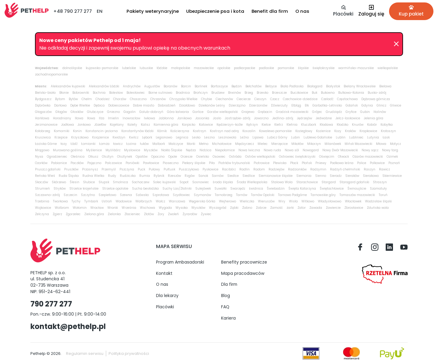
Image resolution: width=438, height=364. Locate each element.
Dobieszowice (118, 105)
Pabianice (59, 163)
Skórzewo (59, 182)
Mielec (263, 144)
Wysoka (182, 207)
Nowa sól (292, 150)
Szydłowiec (181, 195)
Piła (212, 163)
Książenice (100, 137)
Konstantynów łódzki (137, 131)
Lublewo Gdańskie (318, 137)
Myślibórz (113, 150)
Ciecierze (244, 99)
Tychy (76, 201)
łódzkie (162, 68)
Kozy (337, 131)
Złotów (149, 214)
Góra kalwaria (178, 112)
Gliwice (395, 105)
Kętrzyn (252, 124)
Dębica (99, 105)
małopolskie (180, 68)
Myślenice (94, 150)
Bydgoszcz (43, 99)
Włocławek (353, 201)
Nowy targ (390, 150)
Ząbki (234, 207)
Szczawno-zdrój (47, 195)
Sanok (203, 175)
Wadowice (124, 201)
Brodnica (183, 92)
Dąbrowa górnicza (375, 99)
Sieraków (352, 175)
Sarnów (218, 175)
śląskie (303, 68)
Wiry (281, 201)
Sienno (320, 175)
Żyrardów (189, 214)
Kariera (228, 318)
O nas (162, 284)
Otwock (343, 156)
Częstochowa (347, 99)
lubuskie (146, 68)
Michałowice (221, 144)
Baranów (170, 86)
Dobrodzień (167, 105)
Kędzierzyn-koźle (230, 124)
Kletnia (292, 124)
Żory (161, 214)
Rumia (144, 175)
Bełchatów (253, 86)
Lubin (295, 137)
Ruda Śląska (69, 175)
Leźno (244, 137)
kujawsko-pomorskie (102, 68)
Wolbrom (62, 207)
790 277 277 (51, 304)
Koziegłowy (303, 131)
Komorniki (61, 131)
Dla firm (229, 284)
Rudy (112, 175)
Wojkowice (43, 207)
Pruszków (71, 169)
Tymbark (91, 201)
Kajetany (117, 124)
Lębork (147, 137)
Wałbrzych (143, 201)
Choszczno (138, 99)
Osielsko (202, 156)
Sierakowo (371, 175)
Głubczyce (95, 112)
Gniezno (113, 112)
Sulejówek (203, 188)
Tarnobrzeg (223, 195)
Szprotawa (160, 195)
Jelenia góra (373, 118)
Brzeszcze (279, 92)
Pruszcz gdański (48, 169)
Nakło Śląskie (171, 150)
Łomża (104, 144)
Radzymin (318, 169)
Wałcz (160, 201)
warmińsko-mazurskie (356, 68)
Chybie (206, 99)
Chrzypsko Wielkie (183, 99)
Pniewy (320, 163)
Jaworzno (261, 118)
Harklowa (42, 118)
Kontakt (164, 273)
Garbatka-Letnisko (327, 105)
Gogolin (129, 112)
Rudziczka (128, 175)
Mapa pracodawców (242, 273)
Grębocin (265, 112)
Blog (225, 295)
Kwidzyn (119, 137)
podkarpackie (244, 68)
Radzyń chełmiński (345, 169)
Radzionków (297, 169)
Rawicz (384, 169)
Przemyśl (109, 169)
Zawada (315, 207)
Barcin (186, 86)
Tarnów (241, 195)
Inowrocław (131, 118)
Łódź (74, 144)
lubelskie (129, 68)
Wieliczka (247, 201)
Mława (381, 144)
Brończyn (200, 92)
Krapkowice (368, 131)
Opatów (142, 156)
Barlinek (201, 86)
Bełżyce (271, 86)
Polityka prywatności (129, 353)
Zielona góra (94, 214)
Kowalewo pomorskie (275, 131)
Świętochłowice (332, 188)
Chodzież (102, 99)
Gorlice (198, 112)
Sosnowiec (200, 182)
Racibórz (229, 169)
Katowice (206, 124)
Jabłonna (166, 118)
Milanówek (333, 144)
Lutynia (373, 137)
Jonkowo (84, 124)
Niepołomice (225, 150)
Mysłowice (132, 150)
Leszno (209, 137)
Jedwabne (324, 118)
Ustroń (107, 201)
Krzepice (61, 137)
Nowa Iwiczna (249, 150)
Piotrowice (261, 163)
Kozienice (323, 131)
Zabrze (261, 207)
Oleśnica (78, 156)
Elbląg (296, 105)
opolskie (223, 68)
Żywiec (206, 214)
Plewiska (280, 163)
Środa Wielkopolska (252, 182)
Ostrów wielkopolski (260, 156)
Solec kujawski (164, 182)
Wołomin (80, 207)
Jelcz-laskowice (347, 118)
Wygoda (165, 207)
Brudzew (217, 92)
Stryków (60, 188)
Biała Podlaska (292, 86)
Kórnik (162, 131)
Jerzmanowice (46, 124)
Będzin (236, 86)
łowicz (118, 144)
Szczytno (88, 195)
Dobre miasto (143, 105)
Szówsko (142, 195)
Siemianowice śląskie (276, 175)
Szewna (126, 195)
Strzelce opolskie (115, 188)
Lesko (196, 137)
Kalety (132, 124)
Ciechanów (224, 99)
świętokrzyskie (323, 68)
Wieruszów (266, 201)
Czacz (274, 99)
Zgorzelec (73, 214)
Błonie (64, 92)
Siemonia (303, 175)
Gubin (365, 112)
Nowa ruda (272, 150)
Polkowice (377, 163)
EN (100, 11)
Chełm (87, 99)
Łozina (131, 144)
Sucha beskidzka (145, 188)
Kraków (350, 131)
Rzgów (190, 175)
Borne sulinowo (160, 92)
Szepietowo (107, 195)
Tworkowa (60, 201)
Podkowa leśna (341, 163)
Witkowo (307, 201)
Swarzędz (237, 188)
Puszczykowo (189, 169)
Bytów (73, 99)
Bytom (60, 99)
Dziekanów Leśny (212, 105)
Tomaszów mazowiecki (357, 195)
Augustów (152, 86)
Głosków (77, 112)
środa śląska (223, 182)
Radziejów (276, 169)
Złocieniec (132, 214)
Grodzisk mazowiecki (292, 112)
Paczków (77, 163)
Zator (301, 207)
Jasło (217, 118)
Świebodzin (276, 188)
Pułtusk (169, 169)
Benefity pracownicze (244, 262)
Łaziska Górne (46, 144)
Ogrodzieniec (57, 156)
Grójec (317, 112)
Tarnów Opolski (262, 195)
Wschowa (147, 207)
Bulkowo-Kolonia (351, 92)
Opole (172, 156)
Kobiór (372, 124)
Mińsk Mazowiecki (358, 144)
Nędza (191, 150)
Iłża (101, 118)
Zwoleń (173, 214)
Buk (314, 92)
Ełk (307, 105)
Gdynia (367, 105)
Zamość (276, 207)
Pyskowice (210, 169)
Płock (294, 163)
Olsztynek (124, 156)
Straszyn (380, 182)
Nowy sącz (370, 150)
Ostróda (235, 156)
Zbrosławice (353, 207)
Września (129, 207)
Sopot (184, 182)
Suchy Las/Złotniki (177, 188)
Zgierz (57, 214)
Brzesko (262, 92)
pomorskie (286, 68)
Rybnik (159, 175)
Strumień (42, 188)
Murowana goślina (67, 150)
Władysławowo (329, 201)
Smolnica (120, 182)
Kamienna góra (166, 124)
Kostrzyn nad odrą (224, 131)
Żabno (247, 207)
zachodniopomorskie (51, 74)
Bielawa (385, 86)
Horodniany (62, 118)
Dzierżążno (237, 105)
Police (361, 163)
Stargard (329, 182)
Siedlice (248, 175)
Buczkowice (299, 92)
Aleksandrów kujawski (68, 86)
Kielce (266, 124)
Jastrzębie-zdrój (237, 118)
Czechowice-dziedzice (300, 99)
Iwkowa (149, 118)
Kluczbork (308, 124)
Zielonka (114, 214)
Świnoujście (356, 188)
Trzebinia (42, 201)
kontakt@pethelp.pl (68, 326)
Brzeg (249, 92)
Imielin (113, 118)
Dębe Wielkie (80, 105)
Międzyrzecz (244, 144)
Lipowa (257, 137)
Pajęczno (94, 163)
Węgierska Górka (202, 201)
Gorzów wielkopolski (222, 112)
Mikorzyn (314, 144)
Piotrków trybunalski (234, 163)
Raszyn (369, 169)
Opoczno (158, 156)
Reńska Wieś (45, 175)
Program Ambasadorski (180, 262)
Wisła (293, 201)
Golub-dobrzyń (151, 112)
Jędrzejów (304, 118)
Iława (79, 118)
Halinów (380, 112)
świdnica (256, 188)
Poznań (394, 163)
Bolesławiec (136, 92)
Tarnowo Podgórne (292, 195)
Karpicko (188, 124)
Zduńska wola (378, 207)
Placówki (165, 307)
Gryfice (351, 112)
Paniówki (132, 163)
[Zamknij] (396, 44)
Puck (141, 169)
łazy (64, 144)
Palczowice (113, 163)
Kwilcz (133, 137)
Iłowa (91, 118)
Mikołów (297, 144)
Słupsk (104, 182)
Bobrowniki (80, 92)
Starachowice (307, 182)
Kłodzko (342, 124)
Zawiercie (333, 207)
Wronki (112, 207)
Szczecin (70, 195)
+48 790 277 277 (72, 11)
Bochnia (99, 92)
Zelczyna (42, 214)
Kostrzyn (199, 131)
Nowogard (311, 150)
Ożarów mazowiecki (368, 156)
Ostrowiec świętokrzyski (297, 156)
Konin (77, 131)
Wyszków (198, 207)
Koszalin (248, 131)
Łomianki (88, 144)
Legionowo (164, 137)
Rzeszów (174, 175)
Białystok (333, 86)
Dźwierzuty (279, 105)
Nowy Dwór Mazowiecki (340, 150)
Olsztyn (107, 156)
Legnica (182, 137)
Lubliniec (356, 137)
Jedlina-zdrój (282, 118)
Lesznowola (227, 137)
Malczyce (176, 144)
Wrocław (97, 207)
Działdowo (187, 105)
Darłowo (60, 105)
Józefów (100, 124)
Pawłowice (151, 163)
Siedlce (233, 175)
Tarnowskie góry (323, 195)
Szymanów (202, 195)
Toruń (383, 195)
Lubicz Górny (277, 137)
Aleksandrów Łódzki (104, 86)
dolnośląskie (72, 68)
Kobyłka (387, 124)
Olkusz (93, 156)
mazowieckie (204, 68)
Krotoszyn (388, 131)
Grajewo (248, 112)
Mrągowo (42, 150)
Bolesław (116, 92)
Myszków (151, 150)
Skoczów (41, 182)
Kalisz (145, 124)
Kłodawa (326, 124)
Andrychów (132, 86)
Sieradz (336, 175)
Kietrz (278, 124)
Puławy (154, 169)
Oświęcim (326, 156)
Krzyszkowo (80, 137)
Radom (259, 169)
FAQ (225, 307)
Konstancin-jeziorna (101, 131)
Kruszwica (43, 137)
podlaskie (266, 68)
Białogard (314, 86)
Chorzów (119, 99)
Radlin (244, 169)
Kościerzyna (179, 131)
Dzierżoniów (258, 105)
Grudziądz (334, 112)
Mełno (203, 144)
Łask (386, 137)
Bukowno (328, 92)
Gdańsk (352, 105)
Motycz (395, 144)
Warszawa (177, 201)
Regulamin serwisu (84, 353)
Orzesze (187, 156)
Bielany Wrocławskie (360, 86)
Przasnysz (90, 169)
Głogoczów (43, 112)
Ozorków (41, 163)
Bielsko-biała (45, 92)
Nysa (39, 156)
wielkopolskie (387, 68)
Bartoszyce (219, 86)
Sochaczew (140, 182)
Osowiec (219, 156)
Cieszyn (260, 99)
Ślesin (74, 182)
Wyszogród (217, 207)
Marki (191, 144)
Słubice (89, 182)
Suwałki (220, 188)
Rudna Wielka (93, 175)
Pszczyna (127, 169)
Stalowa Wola (282, 182)
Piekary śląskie (193, 163)
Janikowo (184, 118)
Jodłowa (67, 124)
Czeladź (327, 99)
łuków (144, 144)
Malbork (158, 144)
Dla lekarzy (167, 295)
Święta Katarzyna (302, 188)
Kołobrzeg (42, 131)
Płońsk (307, 163)
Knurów (357, 124)
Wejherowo (227, 201)
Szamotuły (378, 188)
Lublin (341, 137)
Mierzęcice (279, 144)
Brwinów (234, 92)
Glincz (381, 105)
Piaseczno (171, 163)
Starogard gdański (354, 182)
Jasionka (202, 118)
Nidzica (205, 150)
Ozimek (392, 156)
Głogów (61, 112)
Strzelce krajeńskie (84, 188)
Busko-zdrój (377, 92)
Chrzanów (158, 99)
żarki (290, 207)
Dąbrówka (42, 105)
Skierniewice (392, 175)
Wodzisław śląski (378, 201)
